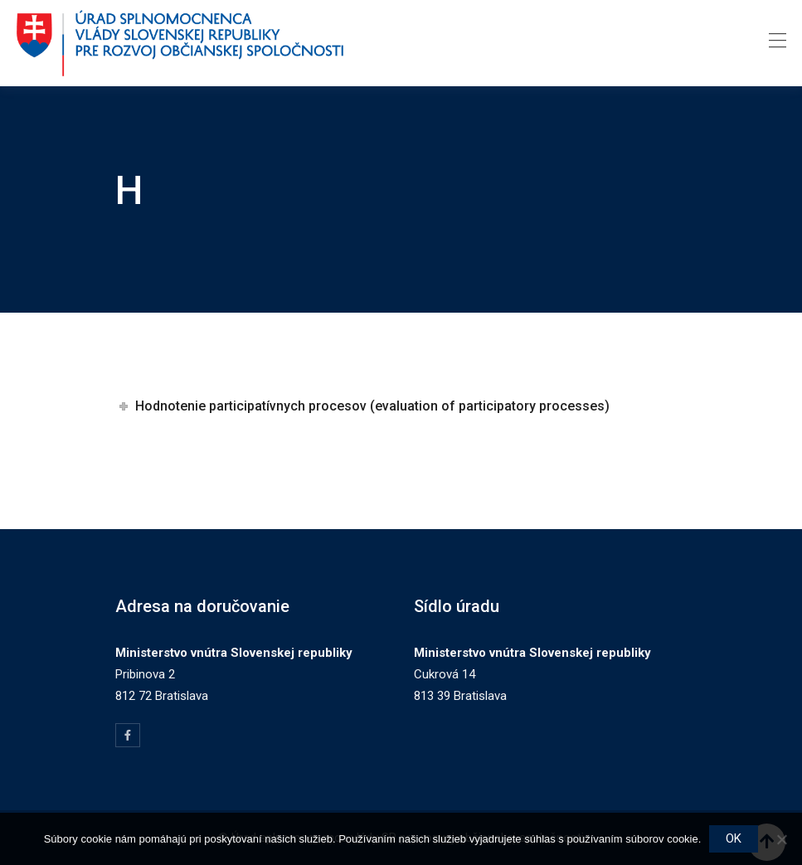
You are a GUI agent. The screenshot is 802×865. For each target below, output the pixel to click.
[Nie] (781, 839)
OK (733, 838)
